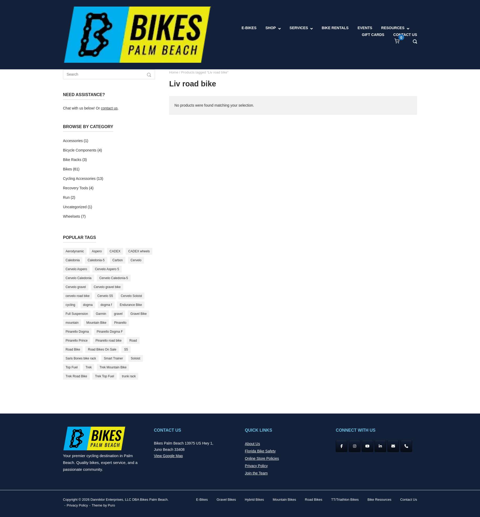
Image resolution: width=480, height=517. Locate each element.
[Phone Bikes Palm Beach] (406, 446)
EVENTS (365, 28)
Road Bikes (313, 500)
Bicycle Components (80, 150)
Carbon (118, 260)
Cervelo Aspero (76, 269)
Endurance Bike (131, 305)
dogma (88, 305)
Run (66, 197)
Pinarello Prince (77, 340)
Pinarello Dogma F (110, 331)
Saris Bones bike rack (81, 358)
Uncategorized (75, 207)
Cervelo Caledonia (79, 278)
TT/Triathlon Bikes (345, 500)
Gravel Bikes (226, 500)
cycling (70, 305)
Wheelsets (71, 216)
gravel (118, 314)
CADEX (115, 251)
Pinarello (120, 323)
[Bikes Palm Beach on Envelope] (393, 446)
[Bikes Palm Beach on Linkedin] (380, 446)
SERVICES (299, 28)
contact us (109, 108)
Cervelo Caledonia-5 (113, 278)
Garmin (101, 314)
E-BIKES (249, 28)
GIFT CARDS (373, 35)
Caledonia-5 (96, 260)
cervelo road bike (77, 296)
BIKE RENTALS (335, 28)
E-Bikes (202, 500)
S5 (126, 349)
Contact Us (408, 500)
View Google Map (168, 456)
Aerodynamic (75, 251)
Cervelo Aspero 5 (107, 269)
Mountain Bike (96, 323)
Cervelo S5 (105, 296)
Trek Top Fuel (104, 376)
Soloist (135, 358)
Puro (111, 505)
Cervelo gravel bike (107, 287)
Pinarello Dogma (77, 331)
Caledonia (73, 260)
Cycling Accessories (79, 178)
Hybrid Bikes (254, 500)
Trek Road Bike (76, 376)
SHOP (270, 28)
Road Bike (73, 349)
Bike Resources (379, 500)
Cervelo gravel (76, 287)
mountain (72, 323)
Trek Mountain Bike (112, 367)
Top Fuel (72, 367)
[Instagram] (354, 446)
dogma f (106, 305)
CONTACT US (405, 35)
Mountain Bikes (284, 500)
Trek (89, 367)
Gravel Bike (138, 314)
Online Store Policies (262, 458)
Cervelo (136, 260)
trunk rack (129, 376)
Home (173, 72)
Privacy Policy (256, 466)
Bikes (67, 169)
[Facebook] (341, 446)
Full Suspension (77, 314)
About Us (252, 444)
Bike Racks (72, 160)
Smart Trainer (113, 358)
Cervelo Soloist (131, 296)
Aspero (97, 251)
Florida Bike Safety (260, 451)
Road (133, 340)
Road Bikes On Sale (102, 349)
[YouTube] (367, 446)
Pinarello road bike (108, 340)
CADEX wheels (139, 251)
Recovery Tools (75, 188)
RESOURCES (392, 28)
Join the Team (256, 473)
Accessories (73, 141)
